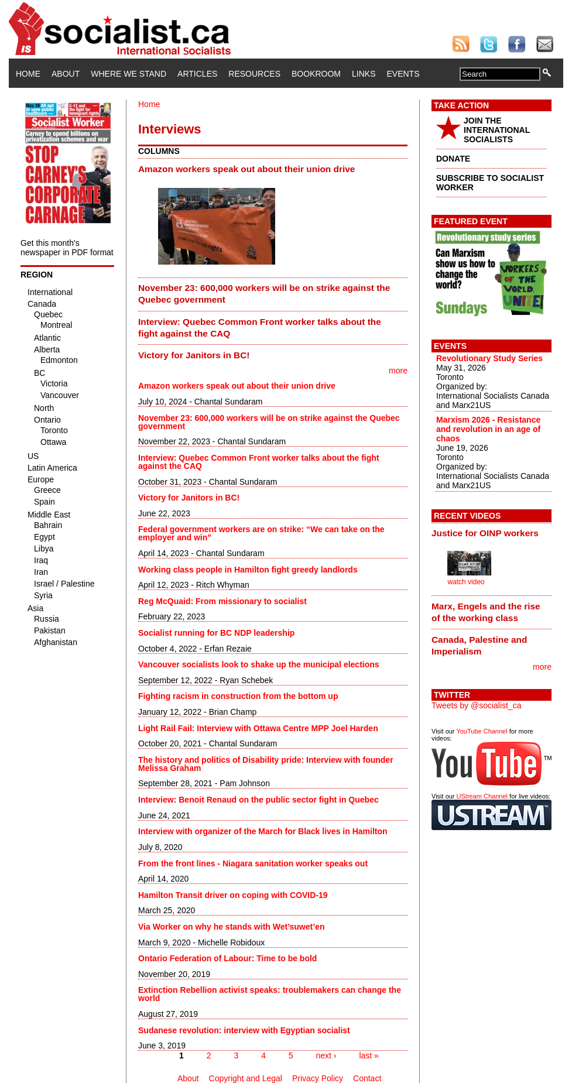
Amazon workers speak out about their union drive (246, 169)
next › (326, 1055)
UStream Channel (482, 796)
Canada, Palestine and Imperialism (479, 645)
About (66, 73)
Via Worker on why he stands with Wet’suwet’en (231, 926)
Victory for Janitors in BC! (193, 355)
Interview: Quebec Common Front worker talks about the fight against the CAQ (259, 327)
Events (402, 73)
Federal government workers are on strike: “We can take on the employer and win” (261, 533)
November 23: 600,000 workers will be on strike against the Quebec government (264, 293)
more (398, 370)
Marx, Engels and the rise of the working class (485, 612)
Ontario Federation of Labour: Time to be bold (227, 958)
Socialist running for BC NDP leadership (216, 633)
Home (28, 73)
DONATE (453, 158)
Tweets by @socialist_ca (476, 705)
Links (363, 73)
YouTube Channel (481, 731)
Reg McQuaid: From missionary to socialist (222, 601)
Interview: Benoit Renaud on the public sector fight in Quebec (258, 799)
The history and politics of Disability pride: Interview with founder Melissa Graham (265, 764)
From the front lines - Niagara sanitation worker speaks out (253, 863)
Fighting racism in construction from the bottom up (238, 696)
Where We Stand (128, 73)
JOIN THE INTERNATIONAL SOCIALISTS (497, 130)
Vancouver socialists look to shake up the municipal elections (258, 664)
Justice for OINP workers (485, 533)
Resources (254, 73)
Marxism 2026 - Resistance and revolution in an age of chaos (488, 429)
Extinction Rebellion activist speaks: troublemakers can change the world (269, 994)
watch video (465, 582)
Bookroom (316, 73)
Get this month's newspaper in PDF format (67, 247)
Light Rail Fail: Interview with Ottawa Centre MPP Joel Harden (258, 728)
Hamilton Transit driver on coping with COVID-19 (233, 895)
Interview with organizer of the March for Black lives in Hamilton (263, 831)
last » (368, 1055)
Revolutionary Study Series (489, 358)
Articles (197, 73)
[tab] (272, 168)
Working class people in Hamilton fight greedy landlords (248, 569)
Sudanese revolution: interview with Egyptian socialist (244, 1030)
